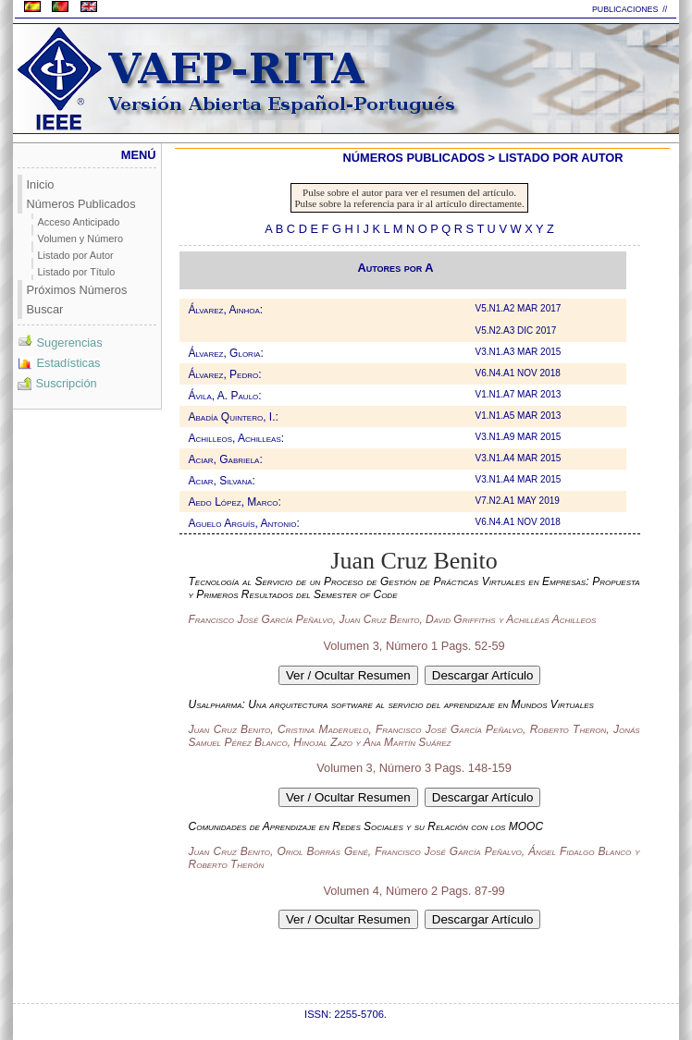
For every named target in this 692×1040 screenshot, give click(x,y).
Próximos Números (77, 290)
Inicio (41, 184)
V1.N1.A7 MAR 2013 (520, 394)
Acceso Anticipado (79, 221)
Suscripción (57, 383)
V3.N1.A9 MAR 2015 (520, 437)
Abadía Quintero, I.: (233, 416)
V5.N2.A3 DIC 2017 (518, 330)
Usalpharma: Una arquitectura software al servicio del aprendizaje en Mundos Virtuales (391, 704)
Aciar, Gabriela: (226, 459)
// (666, 9)
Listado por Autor (76, 255)
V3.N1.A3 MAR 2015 (520, 352)
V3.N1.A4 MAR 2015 (520, 458)
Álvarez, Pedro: (225, 374)
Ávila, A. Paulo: (225, 395)
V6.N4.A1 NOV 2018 (519, 373)
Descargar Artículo (483, 675)
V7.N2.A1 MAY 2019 (519, 501)
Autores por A (396, 268)
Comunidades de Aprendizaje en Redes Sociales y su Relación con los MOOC (366, 826)
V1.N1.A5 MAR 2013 (520, 415)
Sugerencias (60, 342)
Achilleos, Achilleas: (237, 438)
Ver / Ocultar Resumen (348, 675)
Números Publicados (81, 204)
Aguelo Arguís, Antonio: (244, 523)
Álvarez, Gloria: (226, 353)
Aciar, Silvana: (222, 480)
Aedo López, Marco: (235, 502)
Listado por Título (77, 271)
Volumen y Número (80, 238)
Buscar (45, 309)
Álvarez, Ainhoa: (226, 309)
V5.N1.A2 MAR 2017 (520, 308)
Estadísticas (59, 363)
